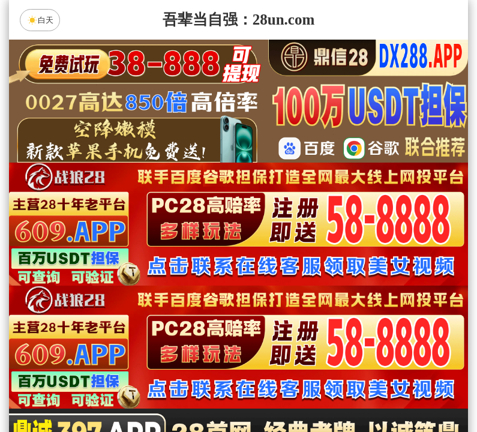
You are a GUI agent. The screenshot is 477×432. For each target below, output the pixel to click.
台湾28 (276, 297)
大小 (276, 392)
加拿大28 (124, 297)
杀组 (200, 392)
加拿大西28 (200, 297)
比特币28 (352, 297)
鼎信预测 (340, 329)
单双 (353, 392)
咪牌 (322, 244)
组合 (124, 392)
